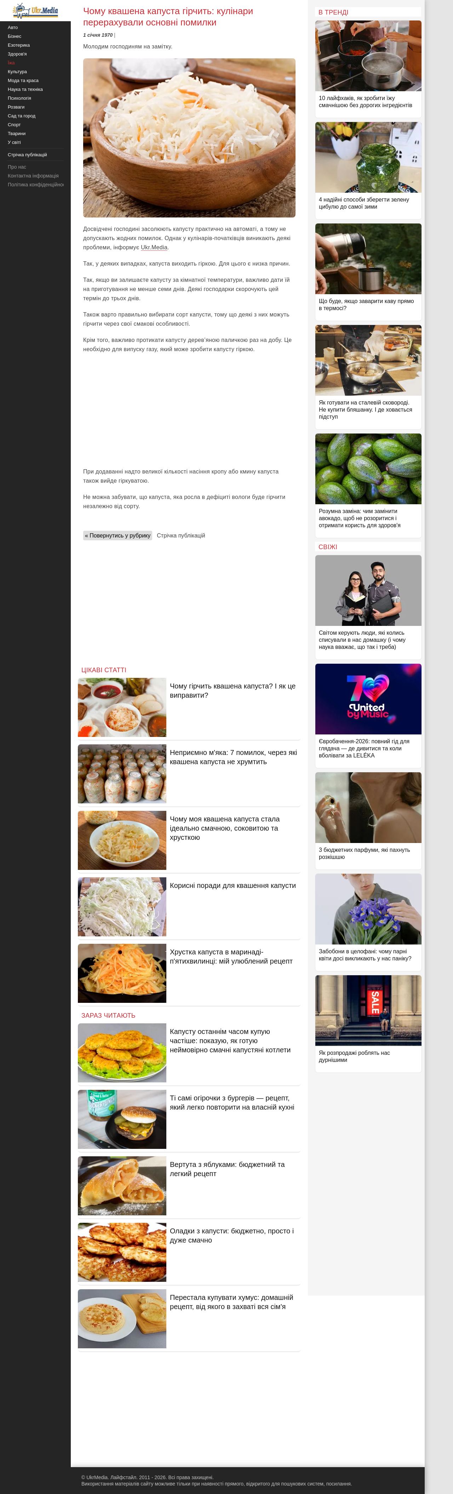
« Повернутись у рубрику (117, 536)
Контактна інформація (33, 176)
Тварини (16, 133)
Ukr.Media (154, 247)
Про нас (17, 167)
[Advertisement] (189, 410)
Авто (13, 27)
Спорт (14, 124)
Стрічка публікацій (181, 536)
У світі (14, 142)
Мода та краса (23, 80)
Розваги (16, 107)
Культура (17, 71)
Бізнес (14, 36)
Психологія (19, 98)
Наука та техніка (25, 89)
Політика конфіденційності (38, 184)
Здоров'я (17, 54)
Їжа (11, 62)
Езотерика (19, 45)
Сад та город (21, 115)
